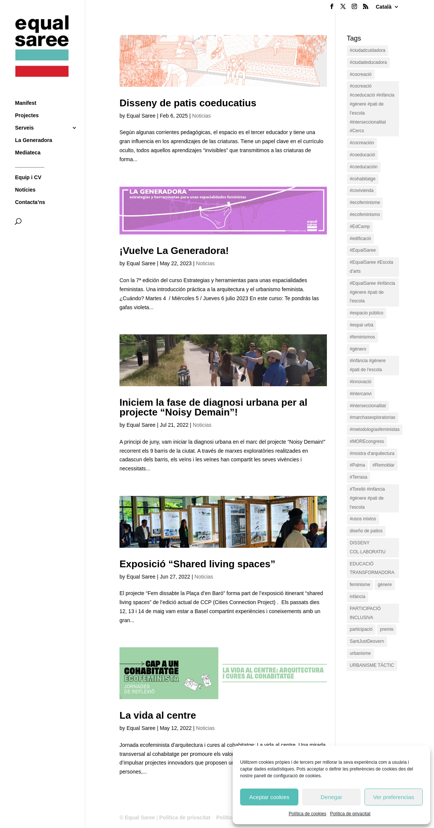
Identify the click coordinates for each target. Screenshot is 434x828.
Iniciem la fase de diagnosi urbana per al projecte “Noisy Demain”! (213, 407)
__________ (29, 152)
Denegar (331, 797)
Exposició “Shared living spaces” (197, 564)
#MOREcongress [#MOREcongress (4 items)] (367, 441)
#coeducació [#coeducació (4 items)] (362, 154)
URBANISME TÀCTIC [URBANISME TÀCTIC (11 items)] (372, 665)
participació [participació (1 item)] (361, 629)
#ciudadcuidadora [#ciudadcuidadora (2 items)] (368, 50)
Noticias (201, 116)
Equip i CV (28, 164)
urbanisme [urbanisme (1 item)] (360, 653)
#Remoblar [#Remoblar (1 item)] (383, 465)
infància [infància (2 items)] (357, 596)
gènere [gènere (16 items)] (385, 584)
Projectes (27, 102)
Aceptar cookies (269, 797)
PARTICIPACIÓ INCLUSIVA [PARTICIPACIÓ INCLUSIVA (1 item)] (365, 613)
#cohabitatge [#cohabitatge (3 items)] (363, 178)
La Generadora (33, 127)
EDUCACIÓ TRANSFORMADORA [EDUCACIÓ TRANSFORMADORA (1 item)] (372, 568)
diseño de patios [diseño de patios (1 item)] (366, 530)
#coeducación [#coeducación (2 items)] (364, 166)
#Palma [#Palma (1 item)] (357, 465)
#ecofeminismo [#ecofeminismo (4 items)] (365, 214)
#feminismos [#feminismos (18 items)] (362, 337)
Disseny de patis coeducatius (187, 103)
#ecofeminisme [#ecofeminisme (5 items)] (365, 202)
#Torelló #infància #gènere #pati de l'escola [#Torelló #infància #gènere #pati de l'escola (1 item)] (367, 498)
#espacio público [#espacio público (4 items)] (366, 313)
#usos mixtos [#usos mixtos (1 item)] (363, 518)
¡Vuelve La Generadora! (174, 250)
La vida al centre (157, 715)
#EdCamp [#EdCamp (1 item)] (360, 226)
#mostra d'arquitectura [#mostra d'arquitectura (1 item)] (372, 453)
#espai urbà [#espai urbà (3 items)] (362, 325)
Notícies (25, 177)
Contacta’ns (30, 189)
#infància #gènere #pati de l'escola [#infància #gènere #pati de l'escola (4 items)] (368, 365)
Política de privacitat (350, 813)
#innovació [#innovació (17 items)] (360, 381)
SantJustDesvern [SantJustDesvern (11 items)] (367, 641)
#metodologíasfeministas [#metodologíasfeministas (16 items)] (375, 429)
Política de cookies (307, 813)
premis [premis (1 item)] (386, 629)
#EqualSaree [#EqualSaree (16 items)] (363, 250)
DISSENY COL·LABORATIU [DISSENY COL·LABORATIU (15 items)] (368, 547)
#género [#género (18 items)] (358, 349)
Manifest (25, 90)
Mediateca (28, 139)
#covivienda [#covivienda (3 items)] (362, 190)
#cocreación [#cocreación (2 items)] (362, 142)
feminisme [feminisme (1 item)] (360, 584)
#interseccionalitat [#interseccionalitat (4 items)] (368, 405)
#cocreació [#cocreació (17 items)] (361, 74)
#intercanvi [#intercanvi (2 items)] (361, 393)
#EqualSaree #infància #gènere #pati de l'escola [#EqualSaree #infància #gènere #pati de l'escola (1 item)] (372, 292)
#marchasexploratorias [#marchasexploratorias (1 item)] (372, 417)
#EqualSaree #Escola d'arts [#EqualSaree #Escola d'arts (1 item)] (371, 267)
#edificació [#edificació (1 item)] (360, 238)
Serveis (24, 115)
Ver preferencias (393, 797)
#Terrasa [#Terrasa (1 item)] (358, 477)
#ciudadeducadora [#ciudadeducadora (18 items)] (368, 62)
